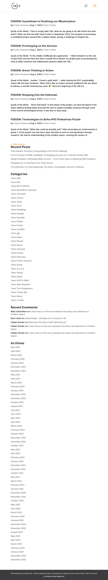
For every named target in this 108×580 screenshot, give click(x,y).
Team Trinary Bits (19, 292)
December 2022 (18, 437)
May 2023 (15, 418)
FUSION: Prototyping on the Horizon (34, 45)
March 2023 (16, 426)
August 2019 (17, 532)
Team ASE (16, 178)
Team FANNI (17, 221)
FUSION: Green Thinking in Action (32, 70)
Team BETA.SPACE (20, 186)
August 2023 (17, 406)
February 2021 (18, 485)
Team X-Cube (17, 300)
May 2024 (15, 374)
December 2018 (18, 556)
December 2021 (18, 465)
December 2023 (18, 394)
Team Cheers (17, 198)
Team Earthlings (18, 209)
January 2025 (17, 363)
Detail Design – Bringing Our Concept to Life (45, 318)
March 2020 (16, 512)
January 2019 (17, 552)
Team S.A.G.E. (18, 269)
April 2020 (15, 508)
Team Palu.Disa (18, 257)
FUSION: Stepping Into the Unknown (34, 94)
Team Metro (16, 237)
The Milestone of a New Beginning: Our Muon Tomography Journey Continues (47, 167)
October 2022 (17, 445)
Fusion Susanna (21, 25)
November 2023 (18, 398)
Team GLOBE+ (18, 229)
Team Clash (16, 202)
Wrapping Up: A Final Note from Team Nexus (32, 163)
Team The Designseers (22, 288)
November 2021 (18, 469)
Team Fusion (50, 25)
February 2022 (18, 457)
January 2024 (17, 390)
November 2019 (18, 528)
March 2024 (16, 382)
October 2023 (17, 402)
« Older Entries (18, 144)
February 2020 (18, 516)
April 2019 (15, 540)
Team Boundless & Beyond (23, 190)
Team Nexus (17, 245)
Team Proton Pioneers (21, 261)
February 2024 (18, 386)
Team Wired (16, 296)
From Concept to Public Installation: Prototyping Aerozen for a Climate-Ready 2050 (49, 155)
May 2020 (15, 504)
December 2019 (18, 524)
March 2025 (16, 355)
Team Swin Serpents (20, 284)
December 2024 (18, 367)
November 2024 (18, 371)
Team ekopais (17, 213)
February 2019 (18, 548)
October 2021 (17, 473)
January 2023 (17, 433)
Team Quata (16, 265)
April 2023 (15, 422)
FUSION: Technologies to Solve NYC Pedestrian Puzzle (46, 119)
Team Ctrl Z (16, 205)
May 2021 (15, 477)
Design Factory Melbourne (55, 576)
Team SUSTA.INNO (20, 280)
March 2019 (16, 544)
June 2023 (16, 414)
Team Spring (17, 272)
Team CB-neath (18, 194)
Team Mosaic (17, 241)
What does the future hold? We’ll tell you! (47, 322)
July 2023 (15, 410)
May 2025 (15, 347)
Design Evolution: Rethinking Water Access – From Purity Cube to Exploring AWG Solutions (53, 159)
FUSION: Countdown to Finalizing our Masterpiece (43, 21)
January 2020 (17, 520)
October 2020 (17, 500)
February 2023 (18, 430)
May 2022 (15, 449)
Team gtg (15, 233)
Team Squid (16, 276)
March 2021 (16, 481)
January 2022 (17, 461)
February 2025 (18, 359)
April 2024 (15, 378)
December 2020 (18, 493)
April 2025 (15, 351)
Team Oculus (17, 253)
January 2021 (17, 489)
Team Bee (15, 182)
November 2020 (18, 497)
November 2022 (18, 441)
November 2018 (18, 559)
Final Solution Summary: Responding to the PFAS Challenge (39, 151)
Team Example (18, 217)
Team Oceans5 (18, 249)
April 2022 (15, 453)
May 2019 (15, 536)
